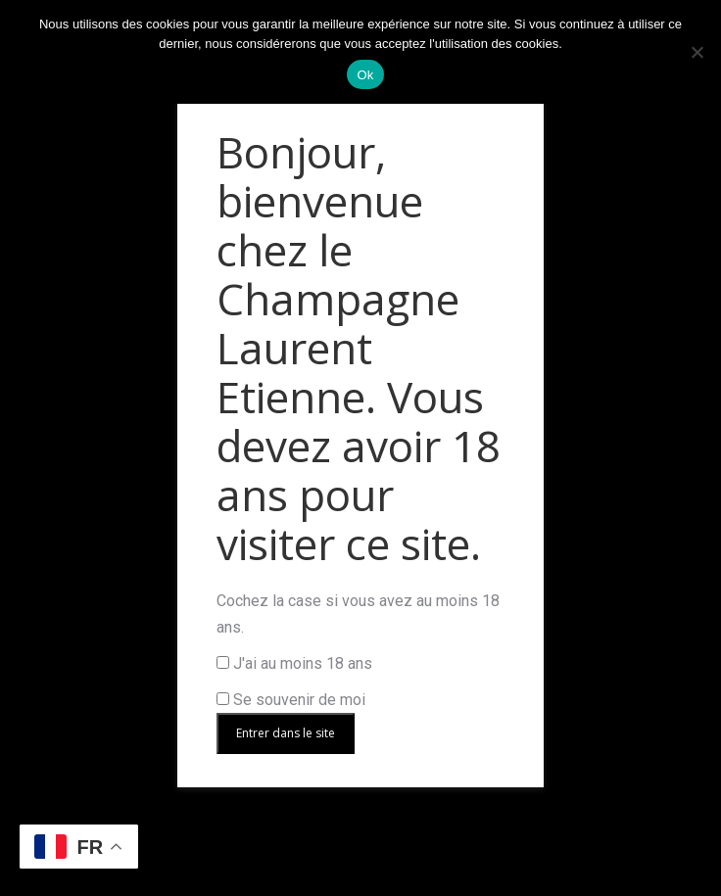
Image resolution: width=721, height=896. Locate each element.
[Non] (696, 52)
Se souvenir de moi (290, 699)
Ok (365, 75)
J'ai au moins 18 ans (294, 663)
